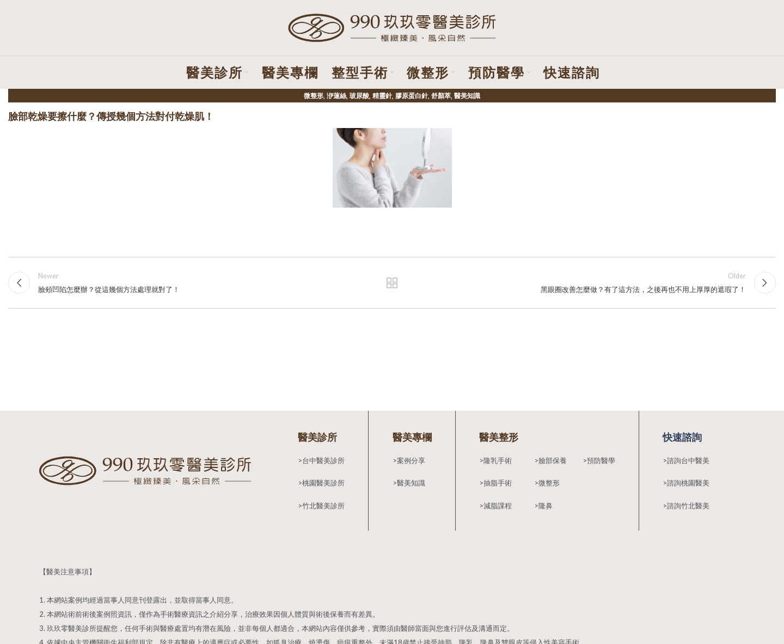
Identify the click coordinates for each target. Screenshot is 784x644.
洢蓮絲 (336, 97)
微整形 (313, 97)
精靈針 (382, 97)
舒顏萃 (441, 97)
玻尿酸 (359, 97)
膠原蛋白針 (411, 97)
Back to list (392, 284)
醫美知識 (467, 97)
